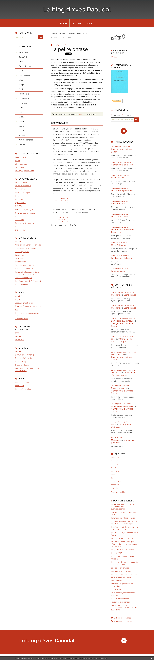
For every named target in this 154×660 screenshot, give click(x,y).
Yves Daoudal (117, 354)
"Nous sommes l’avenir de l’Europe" (65, 37)
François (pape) (25, 94)
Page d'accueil (82, 33)
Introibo (18, 336)
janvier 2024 (116, 481)
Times (85, 60)
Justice (21, 112)
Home (63, 23)
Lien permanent (59, 114)
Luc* (113, 339)
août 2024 (115, 458)
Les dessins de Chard (23, 389)
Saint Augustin (118, 177)
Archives (76, 23)
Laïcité (21, 117)
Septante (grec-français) (24, 303)
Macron (22, 126)
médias (21, 130)
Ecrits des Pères (21, 284)
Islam (21, 107)
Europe (21, 84)
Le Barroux (19, 340)
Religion (22, 144)
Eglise (21, 80)
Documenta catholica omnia (26, 268)
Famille (21, 89)
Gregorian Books (22, 365)
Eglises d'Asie (20, 202)
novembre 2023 (117, 488)
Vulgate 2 (18, 299)
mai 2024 (114, 468)
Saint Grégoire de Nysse (24, 265)
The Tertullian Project (23, 277)
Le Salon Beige (21, 182)
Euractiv (18, 226)
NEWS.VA (19, 206)
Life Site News (20, 230)
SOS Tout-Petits (21, 164)
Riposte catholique (22, 192)
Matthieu (115, 440)
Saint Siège (19, 167)
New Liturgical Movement (25, 213)
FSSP (17, 333)
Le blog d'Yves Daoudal (77, 9)
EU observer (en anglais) (24, 223)
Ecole (21, 71)
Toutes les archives (118, 492)
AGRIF (17, 160)
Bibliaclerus (19, 255)
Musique (22, 135)
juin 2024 (114, 464)
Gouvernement (24, 98)
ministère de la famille (81, 91)
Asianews (19, 199)
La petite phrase (69, 49)
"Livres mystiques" (22, 251)
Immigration (23, 103)
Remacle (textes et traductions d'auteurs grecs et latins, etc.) (27, 273)
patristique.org (20, 258)
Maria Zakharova (119, 245)
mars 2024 (115, 475)
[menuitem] (63, 23)
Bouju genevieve (119, 388)
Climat (21, 61)
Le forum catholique (23, 186)
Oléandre (115, 295)
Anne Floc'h (19, 385)
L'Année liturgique (22, 361)
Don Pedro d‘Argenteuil (122, 321)
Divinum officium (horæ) (24, 355)
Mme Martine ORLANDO (122, 406)
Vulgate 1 (18, 296)
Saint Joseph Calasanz (121, 258)
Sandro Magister (21, 189)
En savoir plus (103, 658)
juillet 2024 (115, 461)
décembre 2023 (117, 485)
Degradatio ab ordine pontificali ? (63, 33)
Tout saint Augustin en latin (25, 248)
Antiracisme (23, 52)
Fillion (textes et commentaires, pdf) (27, 314)
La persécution (118, 271)
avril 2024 (115, 471)
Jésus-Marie (20, 241)
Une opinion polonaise (122, 190)
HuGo (113, 424)
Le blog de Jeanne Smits (24, 171)
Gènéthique (19, 219)
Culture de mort (25, 66)
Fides (17, 196)
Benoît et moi (20, 157)
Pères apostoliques (22, 262)
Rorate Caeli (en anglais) (24, 209)
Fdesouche (19, 216)
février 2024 (116, 478)
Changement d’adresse (122, 165)
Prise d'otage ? (118, 203)
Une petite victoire (120, 216)
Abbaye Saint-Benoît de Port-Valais (28, 245)
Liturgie (21, 121)
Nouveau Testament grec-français (28, 306)
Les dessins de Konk (23, 382)
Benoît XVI (23, 57)
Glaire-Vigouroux (21, 319)
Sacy (17, 309)
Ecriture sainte (24, 75)
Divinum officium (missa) (24, 358)
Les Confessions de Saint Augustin (28, 281)
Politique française (26, 140)
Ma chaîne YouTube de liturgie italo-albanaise (27, 369)
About (90, 23)
